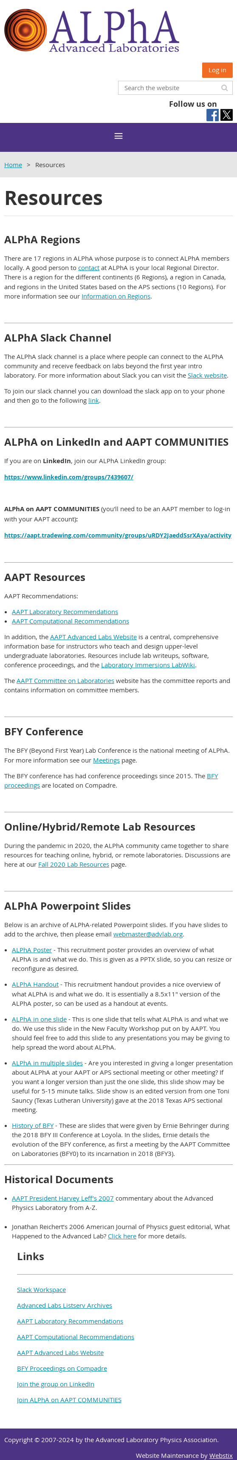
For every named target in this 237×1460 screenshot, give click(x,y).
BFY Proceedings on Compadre (62, 1368)
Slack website (207, 375)
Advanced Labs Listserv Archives (64, 1305)
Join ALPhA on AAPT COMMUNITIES (69, 1399)
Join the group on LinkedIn (55, 1384)
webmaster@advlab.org (148, 934)
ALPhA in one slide (39, 1019)
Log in (217, 69)
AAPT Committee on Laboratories (65, 680)
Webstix (221, 1455)
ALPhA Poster (32, 949)
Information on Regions (116, 296)
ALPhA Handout (35, 984)
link (93, 400)
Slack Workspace (41, 1289)
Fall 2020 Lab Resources (73, 864)
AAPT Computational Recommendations (70, 621)
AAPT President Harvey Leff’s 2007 (63, 1198)
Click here (122, 1236)
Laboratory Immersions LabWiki (148, 664)
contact (88, 267)
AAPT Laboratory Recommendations (65, 611)
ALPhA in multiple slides (47, 1063)
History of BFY (33, 1125)
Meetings (106, 760)
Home (13, 164)
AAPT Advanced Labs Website (93, 636)
